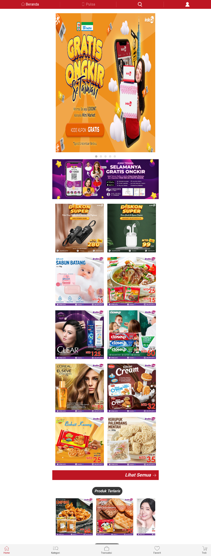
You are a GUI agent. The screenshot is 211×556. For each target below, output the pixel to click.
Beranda (32, 4)
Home (6, 550)
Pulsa (90, 4)
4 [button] (110, 156)
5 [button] (115, 156)
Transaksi (106, 550)
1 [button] (96, 156)
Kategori (55, 550)
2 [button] (101, 156)
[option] (105, 82)
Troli (205, 550)
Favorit (157, 550)
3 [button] (105, 156)
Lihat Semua (138, 475)
